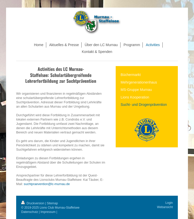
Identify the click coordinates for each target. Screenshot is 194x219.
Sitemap (52, 203)
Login (169, 203)
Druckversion (33, 203)
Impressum (48, 212)
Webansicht (165, 207)
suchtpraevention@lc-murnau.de (47, 184)
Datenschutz (29, 212)
